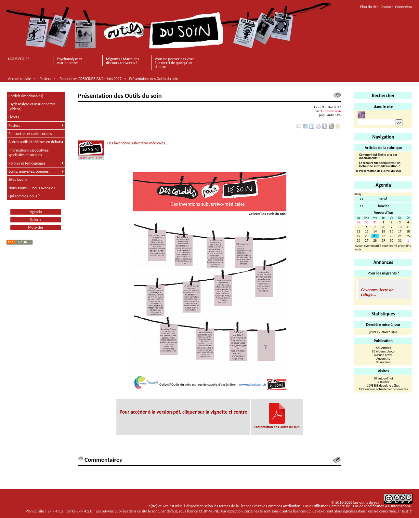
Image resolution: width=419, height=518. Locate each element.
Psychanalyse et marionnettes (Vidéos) (31, 106)
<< (361, 199)
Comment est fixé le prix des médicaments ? (378, 156)
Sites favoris (17, 179)
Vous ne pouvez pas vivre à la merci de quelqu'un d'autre (174, 63)
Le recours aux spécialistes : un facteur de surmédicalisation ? (379, 164)
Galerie (36, 219)
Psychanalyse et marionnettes (69, 61)
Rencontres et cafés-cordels (30, 133)
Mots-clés (35, 227)
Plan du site (369, 7)
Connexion (403, 7)
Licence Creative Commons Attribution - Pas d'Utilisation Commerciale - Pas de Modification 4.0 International (326, 506)
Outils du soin (331, 111)
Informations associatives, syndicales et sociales (28, 152)
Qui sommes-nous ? (24, 196)
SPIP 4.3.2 (55, 511)
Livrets (13, 117)
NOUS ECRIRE (19, 59)
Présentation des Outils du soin (153, 78)
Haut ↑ (406, 511)
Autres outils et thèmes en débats (35, 141)
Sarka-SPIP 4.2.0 (79, 511)
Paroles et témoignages (26, 163)
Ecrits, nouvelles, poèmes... (29, 171)
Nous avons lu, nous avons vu (31, 188)
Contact (387, 7)
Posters (45, 78)
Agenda (36, 211)
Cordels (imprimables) (25, 96)
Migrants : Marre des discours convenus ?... (123, 61)
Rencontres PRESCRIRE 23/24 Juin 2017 (90, 78)
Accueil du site (19, 78)
